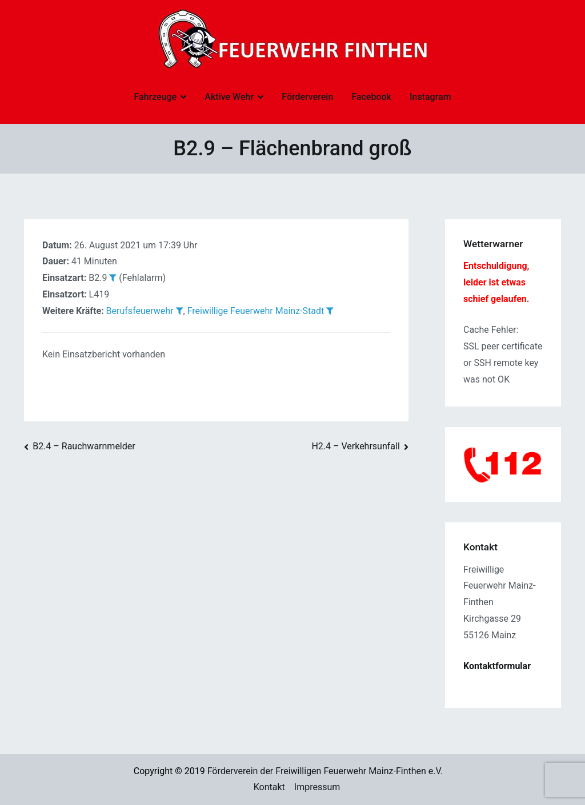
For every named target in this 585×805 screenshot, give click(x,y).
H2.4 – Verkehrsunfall (355, 446)
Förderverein (307, 96)
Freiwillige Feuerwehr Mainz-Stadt (255, 310)
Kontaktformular (497, 666)
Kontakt (269, 787)
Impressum (317, 787)
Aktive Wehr (229, 96)
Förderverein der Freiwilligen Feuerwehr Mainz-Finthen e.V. (325, 771)
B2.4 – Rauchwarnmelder (84, 446)
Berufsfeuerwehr (140, 310)
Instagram (430, 96)
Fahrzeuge (155, 96)
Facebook (371, 96)
